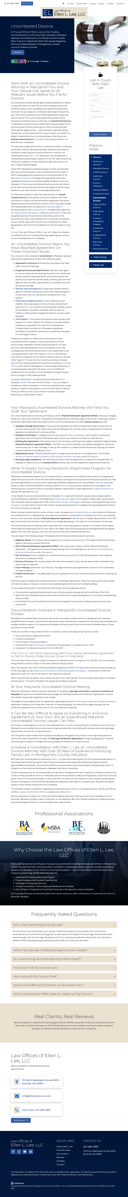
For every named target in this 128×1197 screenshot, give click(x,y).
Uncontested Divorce (99, 199)
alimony (45, 456)
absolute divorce (23, 178)
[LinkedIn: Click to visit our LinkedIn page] (30, 1151)
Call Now (17, 52)
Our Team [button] (70, 4)
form (68, 792)
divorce (50, 354)
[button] (30, 61)
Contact (15, 232)
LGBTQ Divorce (100, 172)
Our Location (63, 1154)
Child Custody (22, 301)
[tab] (64, 924)
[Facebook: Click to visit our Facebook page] (13, 1151)
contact (24, 382)
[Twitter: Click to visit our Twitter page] (19, 1151)
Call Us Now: (36, 1110)
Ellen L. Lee (34, 155)
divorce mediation (76, 435)
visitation (57, 213)
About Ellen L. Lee (65, 1146)
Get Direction (21, 1120)
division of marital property (28, 456)
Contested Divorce (98, 229)
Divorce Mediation (97, 184)
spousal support (55, 206)
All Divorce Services (98, 163)
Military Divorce (100, 249)
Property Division (101, 193)
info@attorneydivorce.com (36, 1096)
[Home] (63, 4)
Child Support (39, 645)
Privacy (43, 1186)
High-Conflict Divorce (99, 206)
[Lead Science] (17, 1183)
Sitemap (37, 1186)
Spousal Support (100, 190)
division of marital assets (101, 549)
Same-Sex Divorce (97, 177)
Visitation (38, 301)
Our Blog (110, 4)
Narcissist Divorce (97, 243)
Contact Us (120, 4)
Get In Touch (27, 3)
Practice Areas (63, 1150)
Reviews (102, 4)
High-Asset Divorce (98, 213)
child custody (20, 213)
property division (39, 209)
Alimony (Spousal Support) (28, 288)
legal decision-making (25, 307)
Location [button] (93, 4)
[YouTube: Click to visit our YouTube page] (25, 1151)
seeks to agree (67, 725)
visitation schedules (72, 456)
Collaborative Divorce (99, 236)
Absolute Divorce (101, 168)
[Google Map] (91, 1086)
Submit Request (100, 134)
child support (33, 213)
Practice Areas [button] (82, 4)
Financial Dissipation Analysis (98, 221)
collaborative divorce (103, 488)
